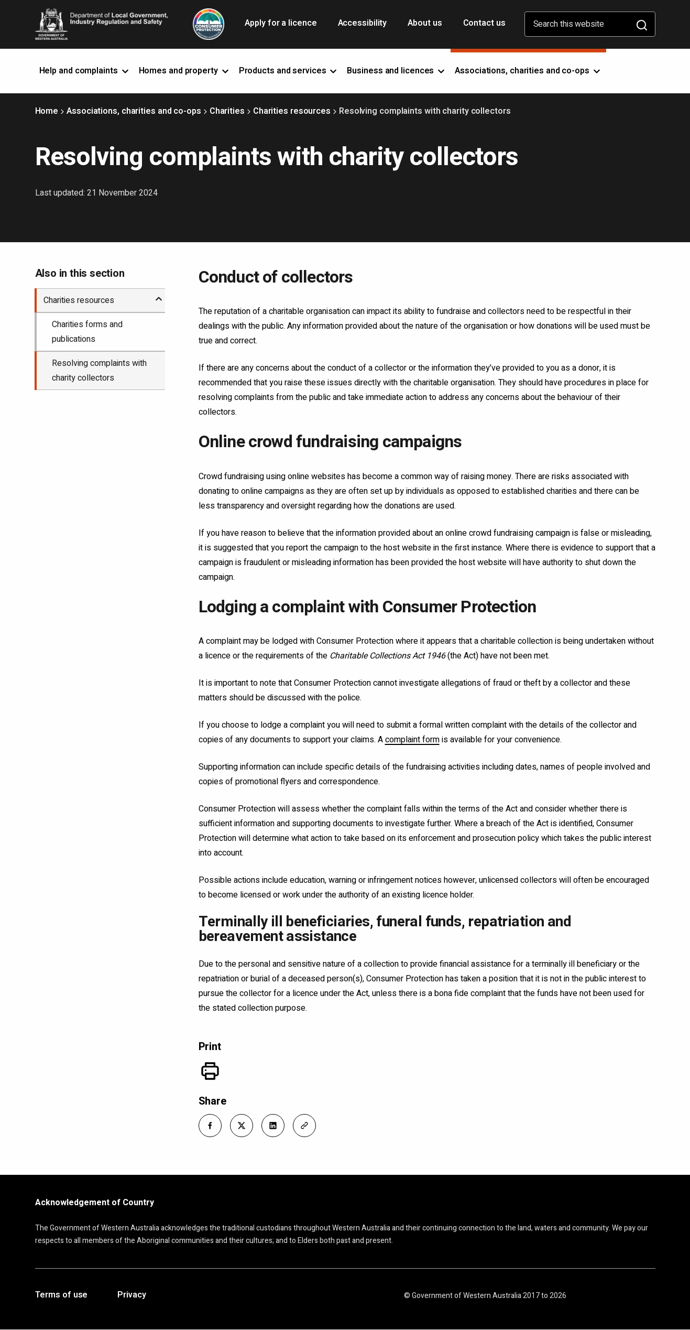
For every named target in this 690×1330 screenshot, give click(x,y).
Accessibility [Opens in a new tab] (363, 27)
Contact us (484, 23)
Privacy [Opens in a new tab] (131, 1295)
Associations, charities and (528, 70)
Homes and (185, 70)
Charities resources (292, 111)
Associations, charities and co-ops (134, 111)
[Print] (210, 1071)
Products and (289, 70)
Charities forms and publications (87, 331)
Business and (396, 70)
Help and (84, 70)
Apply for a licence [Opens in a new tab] (282, 27)
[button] (210, 1125)
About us (425, 23)
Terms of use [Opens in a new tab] (61, 1295)
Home (47, 111)
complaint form (412, 739)
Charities (227, 111)
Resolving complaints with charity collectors (99, 370)
